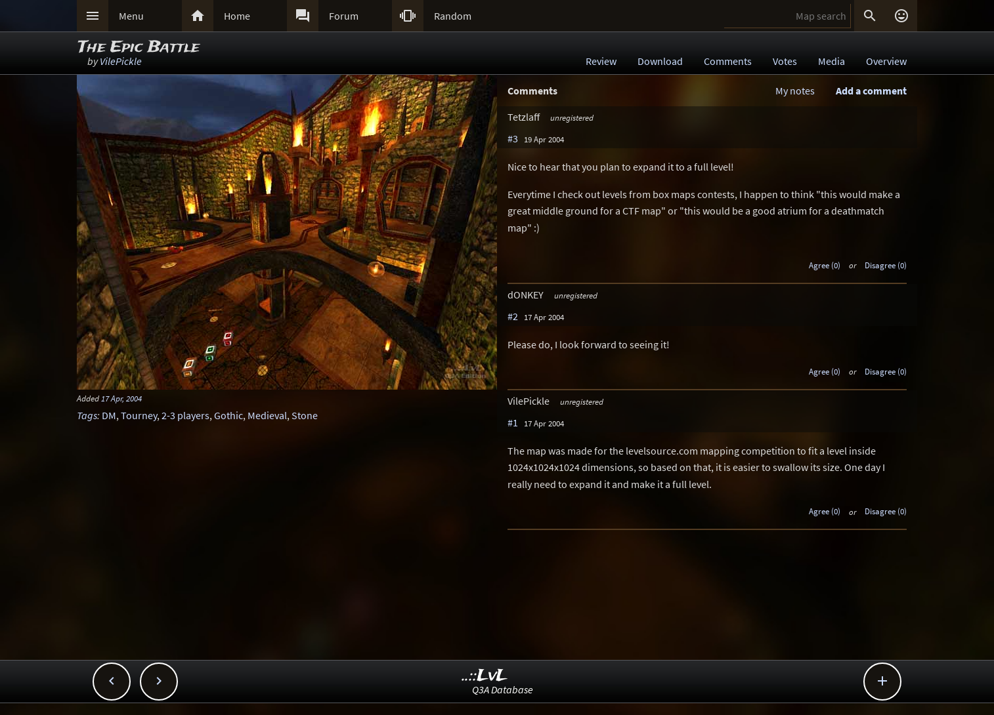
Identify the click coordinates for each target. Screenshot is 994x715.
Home (237, 15)
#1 (513, 422)
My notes (795, 90)
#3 (513, 138)
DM (109, 415)
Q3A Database (502, 689)
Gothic (228, 415)
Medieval (267, 415)
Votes (785, 61)
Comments (728, 61)
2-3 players (185, 415)
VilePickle (121, 61)
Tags (87, 415)
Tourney (139, 415)
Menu (131, 15)
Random (452, 15)
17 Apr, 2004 (121, 398)
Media (831, 61)
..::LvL (485, 675)
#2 (513, 316)
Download (660, 61)
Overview (886, 61)
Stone (305, 415)
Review (601, 61)
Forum (343, 15)
